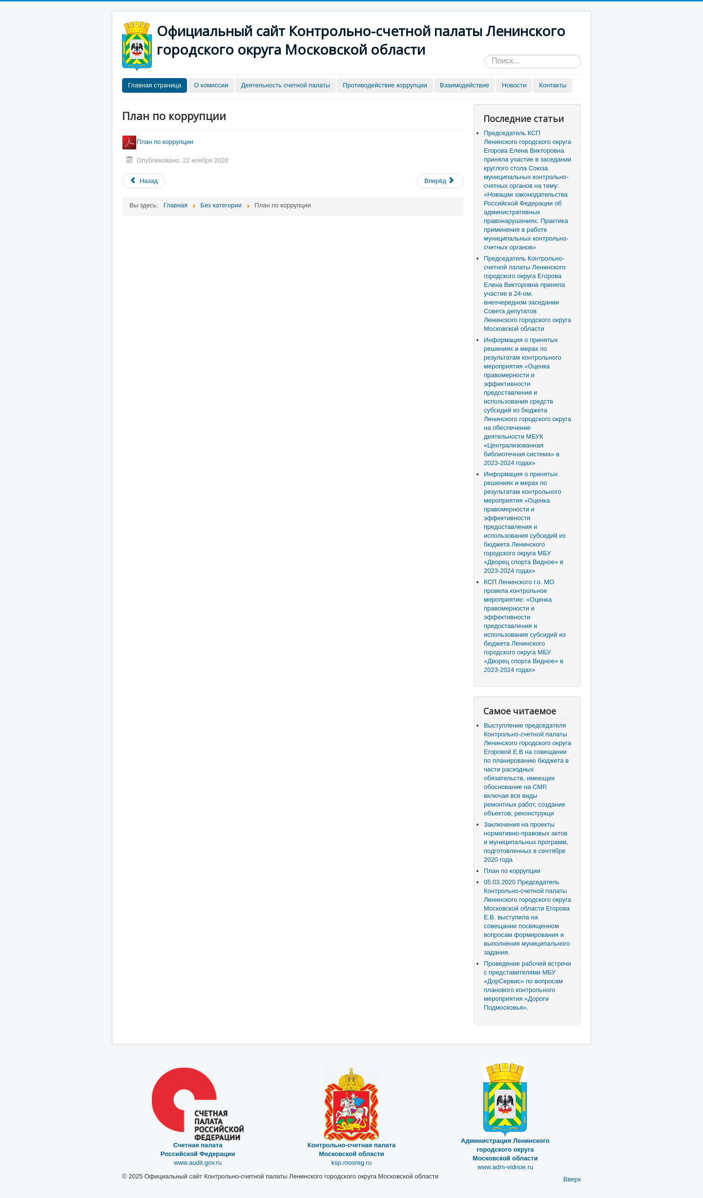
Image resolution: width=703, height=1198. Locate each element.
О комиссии (211, 85)
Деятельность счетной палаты (286, 85)
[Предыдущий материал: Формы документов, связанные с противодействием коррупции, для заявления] (143, 181)
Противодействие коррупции (385, 85)
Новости (514, 85)
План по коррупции (158, 141)
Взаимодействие (464, 85)
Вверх (572, 1179)
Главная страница (154, 85)
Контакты (552, 85)
